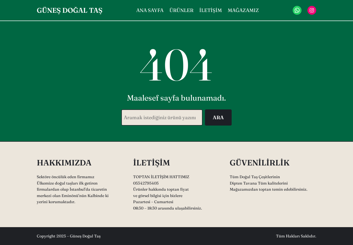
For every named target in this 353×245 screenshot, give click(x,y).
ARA (218, 117)
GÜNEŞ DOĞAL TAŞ (69, 10)
